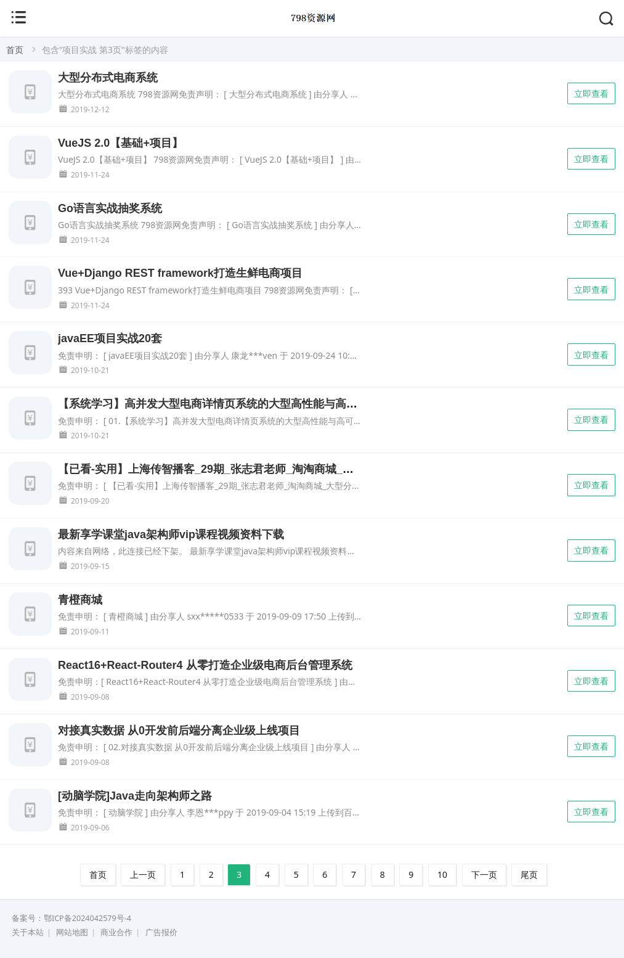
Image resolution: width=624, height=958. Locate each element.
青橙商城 (80, 600)
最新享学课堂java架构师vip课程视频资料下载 (171, 534)
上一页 (143, 874)
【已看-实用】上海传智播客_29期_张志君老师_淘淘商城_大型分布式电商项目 (250, 469)
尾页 (529, 874)
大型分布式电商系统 (108, 78)
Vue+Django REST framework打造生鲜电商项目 (180, 273)
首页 (14, 49)
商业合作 (116, 932)
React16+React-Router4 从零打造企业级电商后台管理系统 (205, 665)
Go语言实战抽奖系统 (110, 208)
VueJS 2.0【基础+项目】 (120, 143)
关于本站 (28, 932)
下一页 (484, 874)
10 (442, 874)
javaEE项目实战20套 (110, 338)
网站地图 (72, 932)
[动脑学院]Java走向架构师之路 (135, 796)
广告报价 (161, 932)
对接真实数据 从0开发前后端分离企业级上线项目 (179, 730)
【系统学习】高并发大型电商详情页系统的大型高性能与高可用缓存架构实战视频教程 (268, 404)
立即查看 (591, 93)
